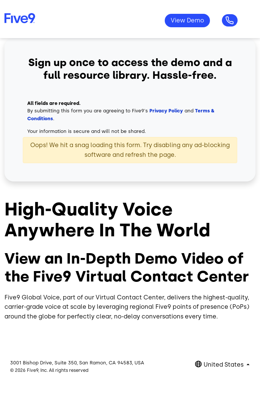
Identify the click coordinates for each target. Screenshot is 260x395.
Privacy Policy (166, 110)
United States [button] (224, 364)
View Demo (187, 20)
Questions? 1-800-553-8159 (230, 20)
